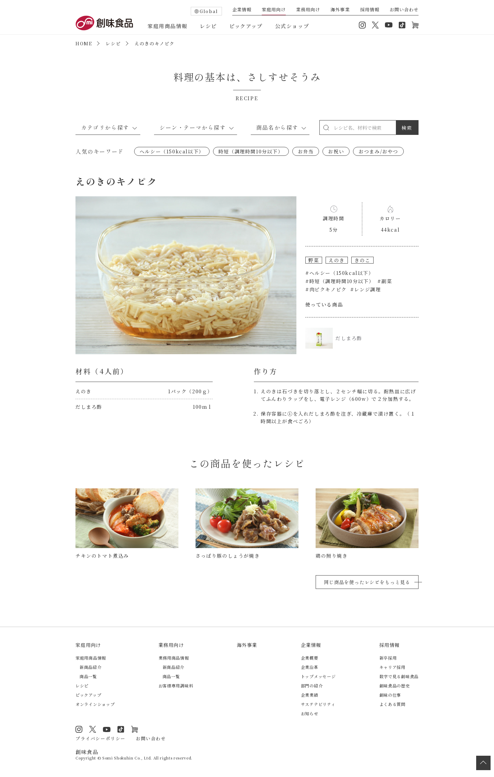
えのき (337, 260)
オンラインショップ (415, 25)
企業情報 (241, 10)
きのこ (362, 260)
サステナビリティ (318, 704)
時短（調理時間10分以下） (251, 151)
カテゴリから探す (105, 127)
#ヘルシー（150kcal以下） (339, 272)
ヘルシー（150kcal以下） (172, 151)
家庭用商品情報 (167, 26)
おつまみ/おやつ (378, 151)
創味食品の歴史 (394, 685)
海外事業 (340, 10)
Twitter (375, 25)
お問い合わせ (404, 10)
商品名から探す (277, 127)
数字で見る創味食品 (399, 676)
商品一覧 (88, 676)
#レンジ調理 (365, 289)
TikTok (402, 25)
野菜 (313, 260)
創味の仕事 (390, 695)
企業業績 (309, 695)
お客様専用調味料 (175, 685)
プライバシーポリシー (100, 738)
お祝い (336, 151)
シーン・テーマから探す (193, 127)
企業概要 (309, 658)
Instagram (362, 25)
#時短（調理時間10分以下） (339, 281)
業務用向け (308, 10)
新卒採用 (388, 658)
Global (209, 11)
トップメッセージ (318, 676)
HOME (83, 43)
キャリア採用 (392, 667)
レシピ (208, 26)
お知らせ (309, 713)
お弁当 (306, 151)
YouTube (388, 25)
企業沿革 (309, 667)
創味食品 (104, 23)
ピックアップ (246, 26)
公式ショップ (292, 26)
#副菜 (384, 281)
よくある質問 (392, 704)
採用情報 (369, 10)
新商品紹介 (91, 667)
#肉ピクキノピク (326, 289)
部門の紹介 (312, 685)
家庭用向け (274, 10)
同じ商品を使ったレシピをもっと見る (367, 582)
